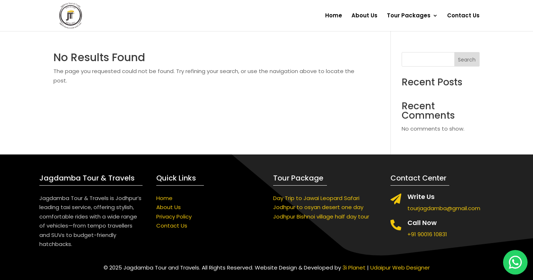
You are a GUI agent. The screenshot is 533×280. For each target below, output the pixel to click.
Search (467, 59)
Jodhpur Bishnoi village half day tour (321, 216)
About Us (364, 16)
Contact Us (463, 16)
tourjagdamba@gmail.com (443, 208)
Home (333, 16)
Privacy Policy (174, 216)
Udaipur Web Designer (400, 267)
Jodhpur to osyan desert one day (318, 207)
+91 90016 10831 (427, 234)
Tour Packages (409, 16)
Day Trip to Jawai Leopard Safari (316, 198)
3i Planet (354, 267)
